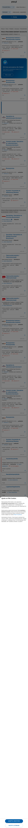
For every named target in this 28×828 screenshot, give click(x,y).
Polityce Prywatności (18, 514)
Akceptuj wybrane (14, 825)
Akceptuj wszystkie (14, 821)
